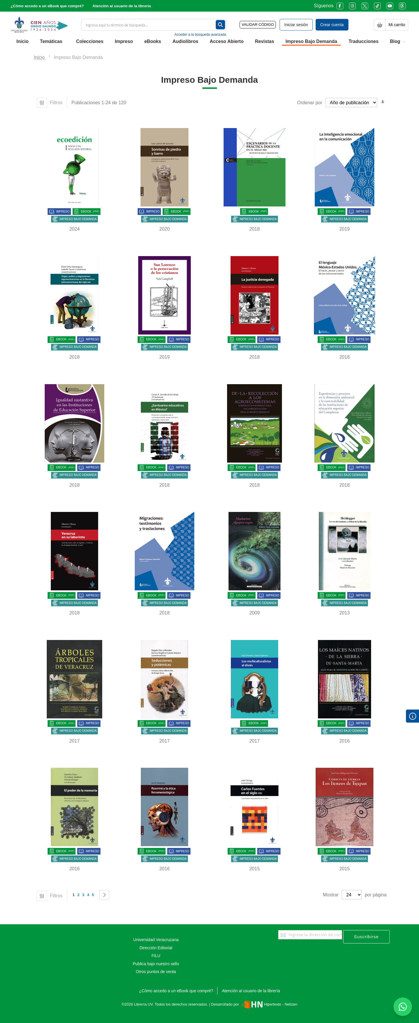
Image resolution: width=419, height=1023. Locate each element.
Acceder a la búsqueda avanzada (200, 35)
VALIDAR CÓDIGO (258, 24)
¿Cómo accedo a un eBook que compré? (47, 6)
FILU (156, 955)
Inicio (40, 57)
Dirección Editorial (156, 947)
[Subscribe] (366, 936)
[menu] (210, 42)
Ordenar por (309, 102)
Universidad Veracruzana (156, 939)
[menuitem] (22, 41)
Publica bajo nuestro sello (156, 963)
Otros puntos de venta (156, 971)
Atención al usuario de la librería (122, 6)
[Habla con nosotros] (402, 1006)
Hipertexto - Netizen (268, 1004)
